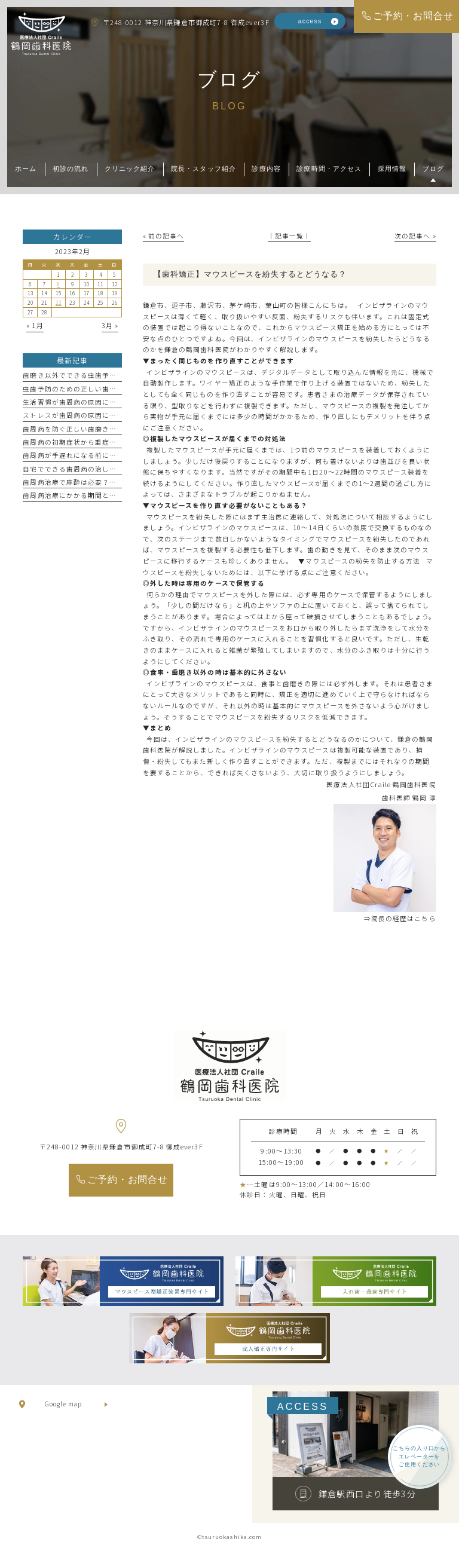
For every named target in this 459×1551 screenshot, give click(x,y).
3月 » (110, 325)
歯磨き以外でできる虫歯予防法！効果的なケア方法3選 (111, 375)
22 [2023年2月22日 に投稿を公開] (59, 302)
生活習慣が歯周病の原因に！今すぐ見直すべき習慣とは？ (116, 401)
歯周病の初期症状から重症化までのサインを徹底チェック (116, 442)
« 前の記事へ (163, 235)
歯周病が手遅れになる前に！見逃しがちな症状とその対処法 (120, 455)
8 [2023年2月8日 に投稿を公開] (58, 283)
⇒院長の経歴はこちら (400, 918)
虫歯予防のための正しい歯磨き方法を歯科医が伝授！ (109, 388)
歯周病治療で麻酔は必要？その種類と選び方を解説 (105, 482)
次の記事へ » (415, 235)
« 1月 (34, 325)
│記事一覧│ (289, 235)
